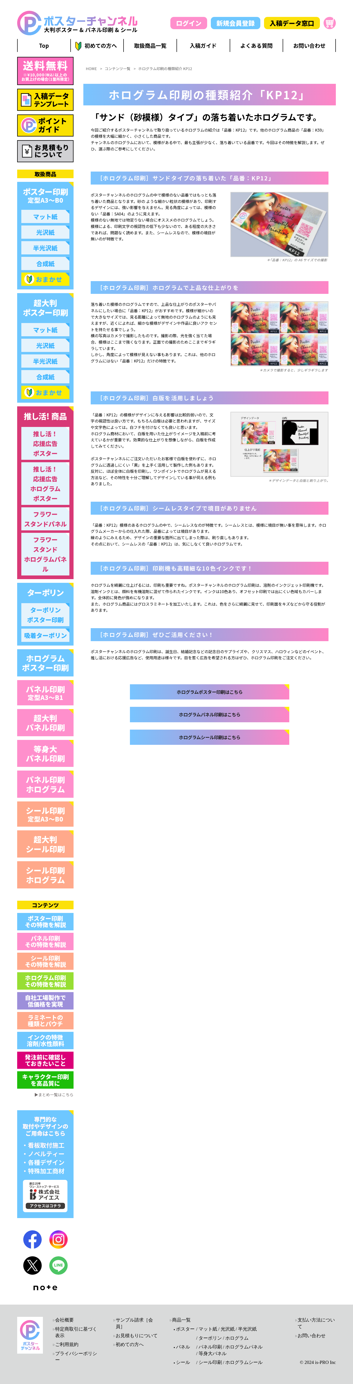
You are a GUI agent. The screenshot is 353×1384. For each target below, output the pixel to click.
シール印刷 (45, 814)
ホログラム (237, 1338)
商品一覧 (181, 1319)
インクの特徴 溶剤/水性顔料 (45, 1040)
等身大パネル (213, 1353)
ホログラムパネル (244, 1346)
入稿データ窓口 (292, 22)
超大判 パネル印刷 (45, 722)
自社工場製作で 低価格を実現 (45, 1000)
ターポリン (210, 1338)
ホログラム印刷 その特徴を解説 (45, 980)
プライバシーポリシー (76, 1357)
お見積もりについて (137, 1335)
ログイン (189, 22)
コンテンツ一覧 (117, 132)
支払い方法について (316, 1323)
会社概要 (64, 1319)
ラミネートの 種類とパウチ (45, 1020)
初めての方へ (130, 1344)
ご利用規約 (66, 1344)
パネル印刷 (45, 692)
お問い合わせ (312, 1335)
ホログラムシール (244, 1362)
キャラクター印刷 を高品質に (45, 1079)
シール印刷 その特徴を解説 (45, 961)
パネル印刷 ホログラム (45, 784)
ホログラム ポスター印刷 (45, 662)
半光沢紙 (247, 1329)
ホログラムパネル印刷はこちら (209, 790)
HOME (91, 132)
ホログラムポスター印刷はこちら (209, 759)
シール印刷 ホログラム (45, 874)
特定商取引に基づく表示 (76, 1332)
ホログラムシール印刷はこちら (209, 820)
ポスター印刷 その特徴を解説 (45, 921)
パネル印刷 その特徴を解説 (45, 941)
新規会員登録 (235, 22)
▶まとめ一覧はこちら (54, 1094)
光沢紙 (228, 1329)
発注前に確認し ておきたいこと (45, 1060)
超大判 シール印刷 (45, 844)
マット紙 (208, 1329)
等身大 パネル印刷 (45, 753)
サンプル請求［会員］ (134, 1323)
